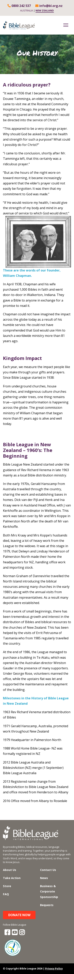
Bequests (46, 905)
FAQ (6, 894)
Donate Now (19, 915)
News (44, 878)
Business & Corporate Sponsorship (49, 891)
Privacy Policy (54, 968)
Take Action (12, 878)
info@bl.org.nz (49, 6)
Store (7, 886)
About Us (9, 870)
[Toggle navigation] (66, 25)
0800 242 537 (19, 6)
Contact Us (48, 870)
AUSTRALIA (26, 10)
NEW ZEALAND (45, 10)
